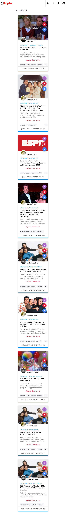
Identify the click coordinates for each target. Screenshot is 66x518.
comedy (22, 65)
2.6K (32, 400)
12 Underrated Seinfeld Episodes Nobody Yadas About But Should (33, 270)
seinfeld (39, 173)
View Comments (33, 60)
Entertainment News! (35, 267)
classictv (23, 125)
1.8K (33, 290)
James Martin (32, 100)
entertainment (31, 65)
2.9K (33, 69)
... (45, 64)
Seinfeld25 (40, 231)
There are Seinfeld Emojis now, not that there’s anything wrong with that (32, 324)
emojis (22, 341)
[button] (48, 3)
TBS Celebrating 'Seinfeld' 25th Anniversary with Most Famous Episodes (32, 488)
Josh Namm (31, 41)
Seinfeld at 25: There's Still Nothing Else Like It (30, 433)
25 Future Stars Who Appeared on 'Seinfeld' (32, 380)
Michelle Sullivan (33, 263)
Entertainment (24, 45)
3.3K (33, 235)
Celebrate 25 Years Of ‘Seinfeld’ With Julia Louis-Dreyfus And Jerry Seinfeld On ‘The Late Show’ (32, 213)
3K (33, 177)
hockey (33, 173)
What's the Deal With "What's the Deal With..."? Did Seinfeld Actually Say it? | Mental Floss (32, 108)
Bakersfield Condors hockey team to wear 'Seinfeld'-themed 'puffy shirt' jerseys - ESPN (32, 163)
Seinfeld (39, 65)
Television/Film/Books (36, 45)
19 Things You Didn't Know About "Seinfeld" (33, 49)
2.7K (32, 453)
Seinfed (33, 231)
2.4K (33, 509)
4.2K (33, 129)
